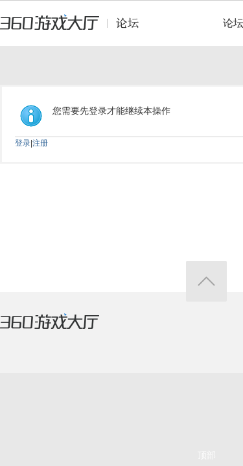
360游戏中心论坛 (75, 28)
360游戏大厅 (63, 329)
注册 (40, 143)
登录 (22, 143)
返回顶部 (206, 281)
